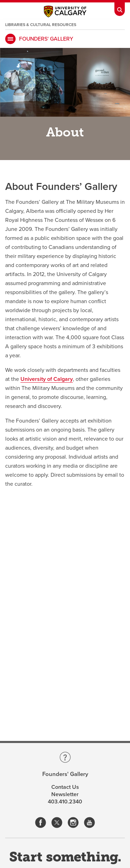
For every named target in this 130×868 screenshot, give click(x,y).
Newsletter (65, 794)
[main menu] (10, 39)
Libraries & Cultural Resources (40, 24)
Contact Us (65, 787)
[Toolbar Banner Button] (119, 8)
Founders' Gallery (46, 38)
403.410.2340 (65, 801)
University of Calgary (46, 379)
